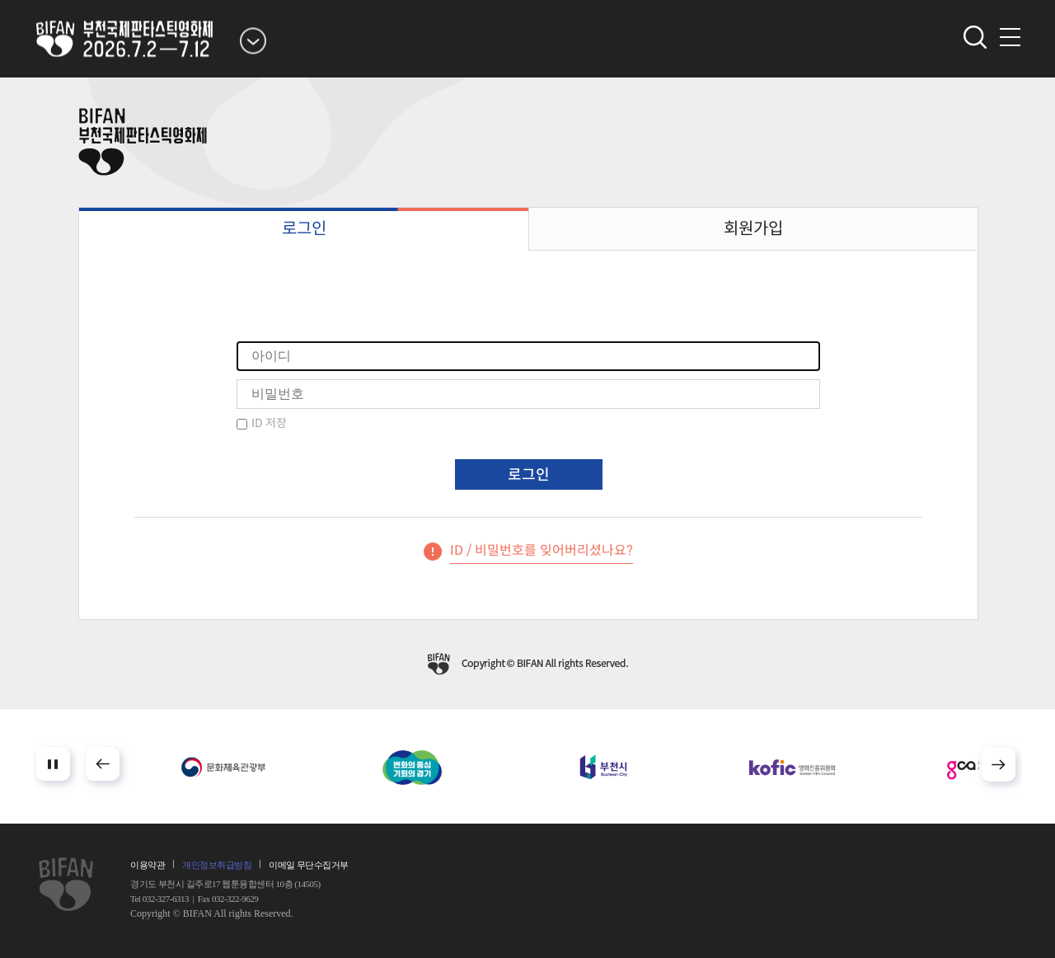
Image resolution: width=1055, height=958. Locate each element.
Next (998, 765)
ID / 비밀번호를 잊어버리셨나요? (541, 550)
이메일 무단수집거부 (309, 865)
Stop (53, 764)
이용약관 (147, 865)
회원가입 (753, 228)
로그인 (304, 228)
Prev (103, 764)
